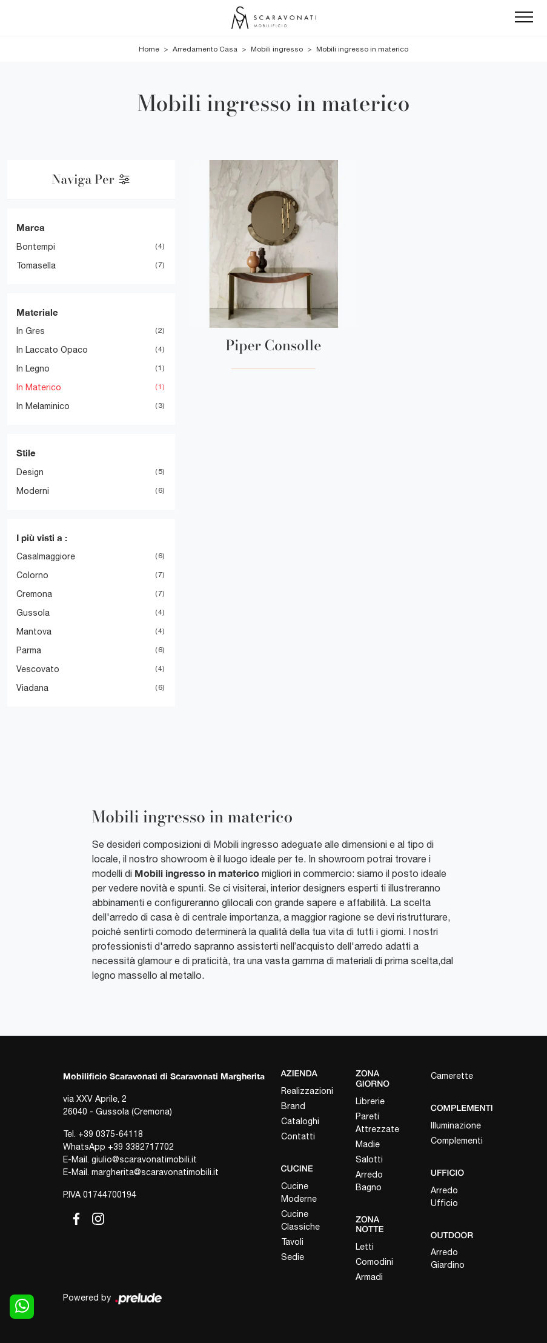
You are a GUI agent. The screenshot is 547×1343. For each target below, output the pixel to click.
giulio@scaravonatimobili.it (144, 1159)
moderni (32, 491)
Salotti (369, 1159)
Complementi (457, 1140)
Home (149, 49)
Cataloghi (300, 1121)
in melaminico (43, 406)
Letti (365, 1246)
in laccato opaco (52, 350)
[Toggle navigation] (524, 18)
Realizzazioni (307, 1091)
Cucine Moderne (299, 1192)
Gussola (33, 613)
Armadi (369, 1277)
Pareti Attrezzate (377, 1122)
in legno (33, 368)
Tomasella (36, 265)
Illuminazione (456, 1125)
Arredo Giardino (448, 1258)
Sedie (292, 1257)
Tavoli (292, 1242)
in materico (38, 387)
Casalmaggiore (45, 556)
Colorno (32, 575)
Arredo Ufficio (444, 1196)
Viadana (32, 688)
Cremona (34, 594)
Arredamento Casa (205, 49)
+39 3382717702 (141, 1146)
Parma (28, 650)
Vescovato (37, 669)
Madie (368, 1144)
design (30, 472)
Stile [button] (26, 452)
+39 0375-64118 (110, 1134)
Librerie (370, 1101)
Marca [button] (30, 227)
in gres (30, 331)
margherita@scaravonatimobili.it (155, 1172)
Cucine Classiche (300, 1220)
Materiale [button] (37, 312)
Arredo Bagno (369, 1181)
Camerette (452, 1076)
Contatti (298, 1136)
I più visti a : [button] (41, 537)
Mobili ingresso (277, 49)
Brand (293, 1106)
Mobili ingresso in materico (362, 49)
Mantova (33, 631)
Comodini (374, 1262)
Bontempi (35, 247)
